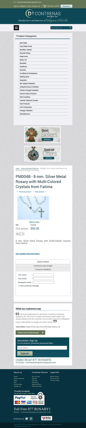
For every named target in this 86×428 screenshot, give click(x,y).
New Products (25, 104)
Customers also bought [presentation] (43, 266)
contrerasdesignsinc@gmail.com (29, 2)
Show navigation (16, 27)
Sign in (16, 6)
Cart (28, 6)
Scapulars (23, 80)
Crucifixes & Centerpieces (28, 73)
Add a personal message (28, 286)
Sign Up (34, 378)
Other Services (37, 386)
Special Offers (36, 384)
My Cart (34, 380)
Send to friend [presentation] (43, 262)
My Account (36, 376)
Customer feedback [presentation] (43, 269)
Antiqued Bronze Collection (29, 87)
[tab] (43, 262)
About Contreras (19, 378)
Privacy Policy (55, 380)
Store (15, 380)
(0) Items (50, 6)
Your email (22, 279)
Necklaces (23, 67)
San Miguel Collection (27, 83)
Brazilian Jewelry (26, 50)
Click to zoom (34, 222)
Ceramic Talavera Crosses (29, 100)
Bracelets (23, 63)
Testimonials (18, 384)
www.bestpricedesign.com (22, 426)
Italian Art (23, 60)
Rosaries (23, 70)
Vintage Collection (26, 110)
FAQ (15, 382)
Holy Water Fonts (26, 46)
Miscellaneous (25, 114)
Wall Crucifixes (25, 97)
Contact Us (36, 6)
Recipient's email (24, 282)
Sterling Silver (24, 77)
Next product (41, 192)
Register (23, 6)
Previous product (23, 192)
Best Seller (23, 43)
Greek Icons (24, 56)
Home (18, 168)
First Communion (26, 107)
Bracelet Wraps (25, 53)
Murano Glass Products (28, 94)
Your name (22, 275)
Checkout (35, 382)
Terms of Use (54, 378)
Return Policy (54, 376)
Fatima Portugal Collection (29, 90)
